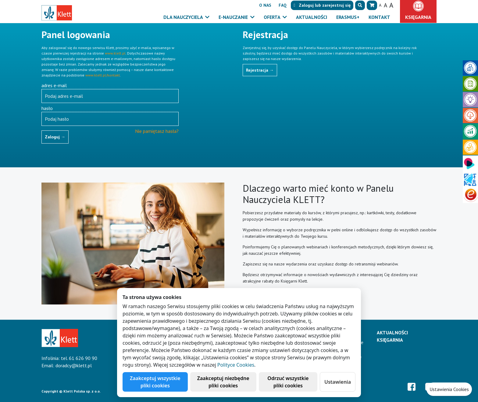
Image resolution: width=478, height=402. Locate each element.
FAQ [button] (283, 5)
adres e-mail (54, 85)
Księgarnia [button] (418, 17)
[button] (360, 5)
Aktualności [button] (311, 17)
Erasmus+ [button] (347, 17)
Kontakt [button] (379, 17)
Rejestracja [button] (260, 70)
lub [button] (322, 5)
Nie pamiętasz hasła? (157, 131)
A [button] (380, 5)
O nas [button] (265, 5)
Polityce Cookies (235, 364)
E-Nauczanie (234, 17)
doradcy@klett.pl (73, 365)
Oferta (272, 17)
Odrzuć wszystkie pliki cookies (288, 382)
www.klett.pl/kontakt (102, 75)
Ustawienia (337, 382)
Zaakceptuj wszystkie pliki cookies (155, 382)
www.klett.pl (115, 53)
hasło (47, 108)
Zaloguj (55, 137)
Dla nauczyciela (183, 17)
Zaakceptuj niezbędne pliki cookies (223, 382)
